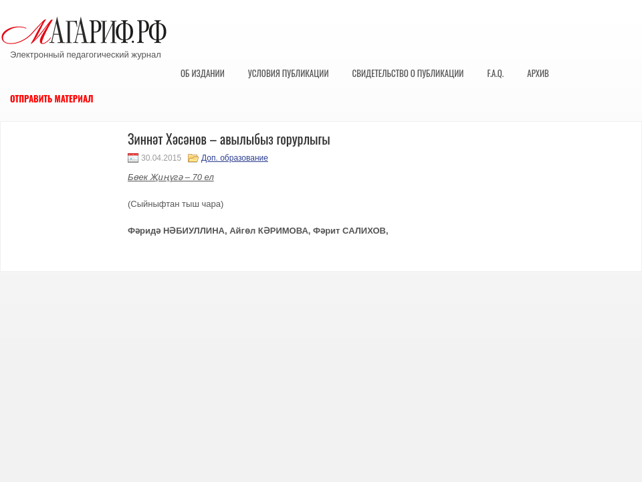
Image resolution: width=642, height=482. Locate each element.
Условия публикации (288, 73)
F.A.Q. (495, 73)
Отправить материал (52, 98)
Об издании (203, 73)
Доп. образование (234, 158)
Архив (538, 73)
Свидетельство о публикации (407, 73)
